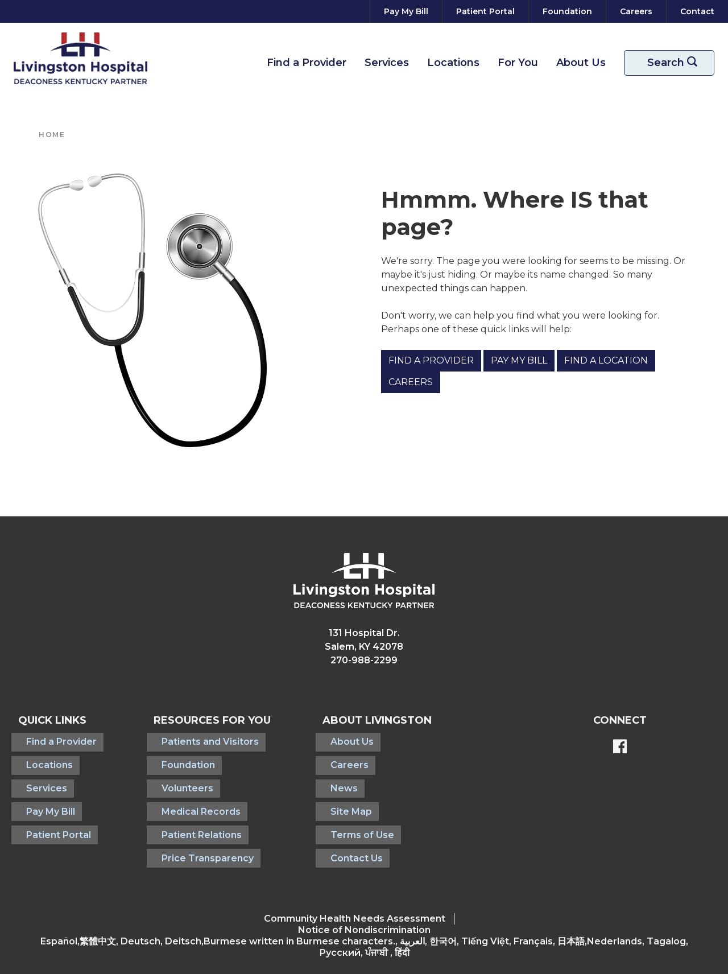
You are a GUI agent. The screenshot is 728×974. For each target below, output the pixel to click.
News (331, 775)
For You (518, 62)
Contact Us (344, 830)
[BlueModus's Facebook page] (620, 747)
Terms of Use (350, 812)
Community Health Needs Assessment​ (354, 888)
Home (52, 134)
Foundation (171, 757)
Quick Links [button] (52, 720)
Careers (410, 382)
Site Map (338, 794)
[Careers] (636, 11)
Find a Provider (306, 62)
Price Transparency (191, 830)
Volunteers (171, 775)
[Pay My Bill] (406, 11)
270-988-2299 (364, 660)
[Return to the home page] (80, 58)
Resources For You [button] (203, 720)
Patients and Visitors (193, 739)
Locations (453, 62)
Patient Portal (50, 812)
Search (676, 63)
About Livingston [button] (372, 720)
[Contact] (695, 11)
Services (387, 62)
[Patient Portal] (485, 11)
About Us (581, 62)
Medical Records (184, 794)
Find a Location (606, 360)
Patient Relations (185, 812)
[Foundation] (567, 11)
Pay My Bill (519, 360)
